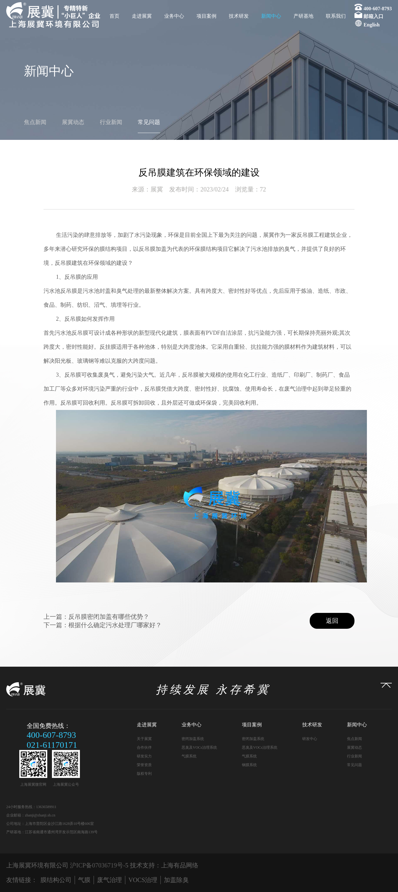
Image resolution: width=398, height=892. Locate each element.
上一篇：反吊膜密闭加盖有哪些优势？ (96, 616)
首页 (114, 16)
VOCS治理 (142, 879)
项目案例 (206, 16)
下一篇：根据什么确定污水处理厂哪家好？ (103, 625)
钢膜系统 (249, 765)
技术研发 (239, 16)
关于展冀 (144, 739)
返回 (332, 620)
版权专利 (144, 773)
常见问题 (149, 122)
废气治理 (109, 879)
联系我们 (336, 16)
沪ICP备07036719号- (97, 865)
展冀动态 (73, 122)
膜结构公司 (56, 879)
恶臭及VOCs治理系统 (199, 747)
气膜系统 (189, 756)
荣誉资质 (144, 765)
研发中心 (309, 739)
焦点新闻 (35, 122)
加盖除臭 (176, 879)
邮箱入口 (373, 16)
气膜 (84, 879)
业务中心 (174, 16)
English (371, 24)
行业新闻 (111, 122)
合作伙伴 (144, 747)
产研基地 (303, 16)
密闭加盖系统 (193, 739)
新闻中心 (271, 16)
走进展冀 (142, 16)
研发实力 (144, 756)
